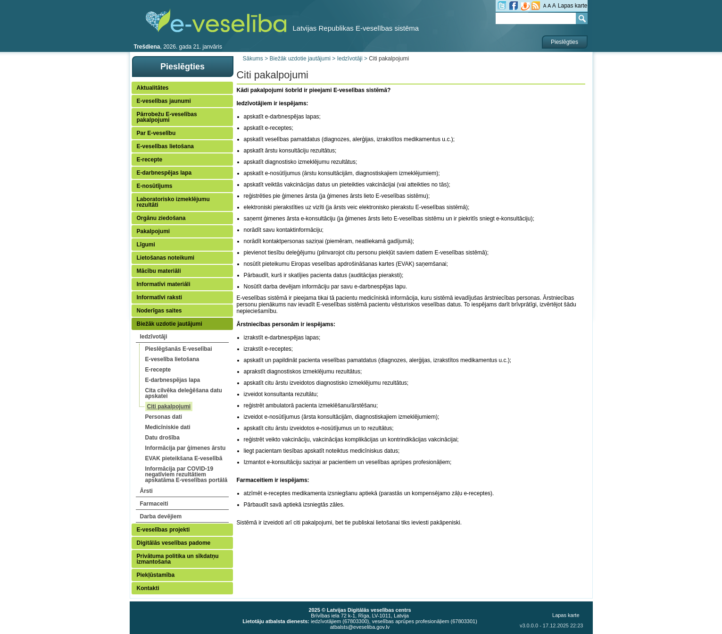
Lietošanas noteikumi (166, 257)
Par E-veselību (156, 133)
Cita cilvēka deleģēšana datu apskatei (183, 393)
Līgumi (146, 244)
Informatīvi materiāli (164, 284)
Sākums (253, 58)
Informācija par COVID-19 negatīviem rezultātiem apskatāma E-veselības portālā (186, 474)
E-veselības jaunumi (164, 101)
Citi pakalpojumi (169, 406)
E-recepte (150, 159)
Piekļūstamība (156, 575)
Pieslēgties (564, 42)
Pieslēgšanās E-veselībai (178, 349)
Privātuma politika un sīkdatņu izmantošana (178, 559)
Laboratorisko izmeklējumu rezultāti (173, 202)
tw (502, 5)
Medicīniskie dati (168, 427)
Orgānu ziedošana (161, 218)
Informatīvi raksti (160, 297)
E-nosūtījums (155, 186)
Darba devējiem (161, 516)
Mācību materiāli (159, 271)
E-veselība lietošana (172, 359)
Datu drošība (162, 437)
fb (513, 5)
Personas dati (164, 417)
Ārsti (146, 491)
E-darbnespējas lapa (164, 172)
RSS (535, 5)
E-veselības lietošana (165, 146)
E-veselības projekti (163, 529)
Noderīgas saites (159, 310)
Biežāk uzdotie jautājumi (169, 324)
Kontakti (148, 588)
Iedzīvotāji (153, 336)
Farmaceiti (154, 503)
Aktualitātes (153, 88)
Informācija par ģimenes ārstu (185, 448)
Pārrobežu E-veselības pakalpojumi (167, 117)
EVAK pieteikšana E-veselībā (184, 458)
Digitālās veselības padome (174, 543)
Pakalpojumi (153, 231)
